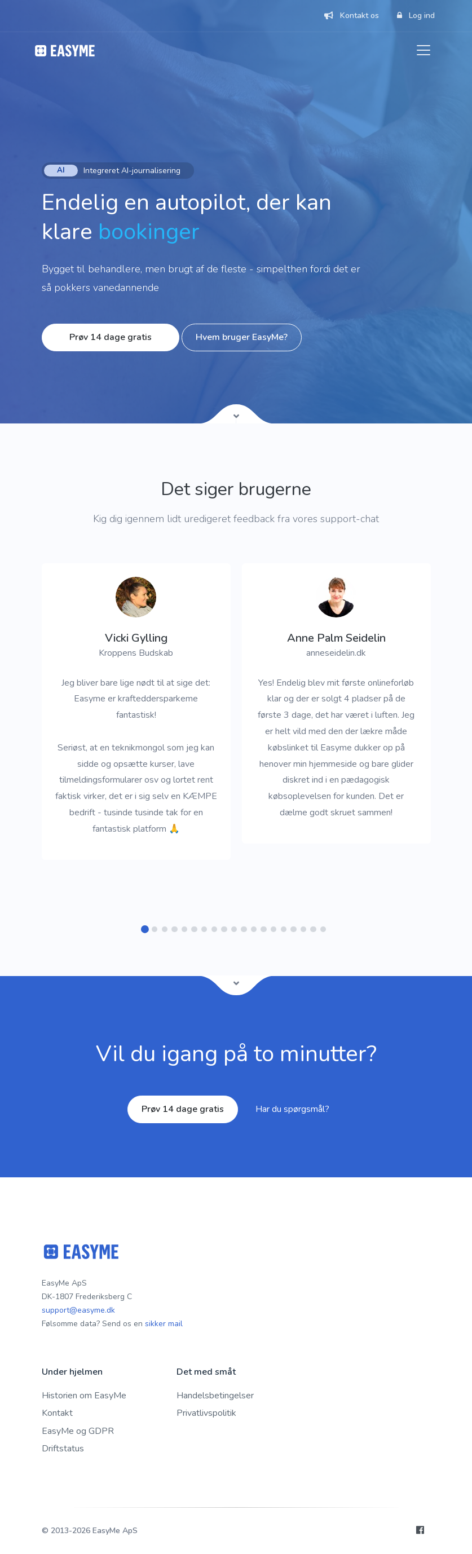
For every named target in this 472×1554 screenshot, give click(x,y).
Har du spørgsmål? (292, 1109)
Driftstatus (63, 1448)
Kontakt (57, 1413)
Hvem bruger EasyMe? (242, 337)
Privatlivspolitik (206, 1413)
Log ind (416, 15)
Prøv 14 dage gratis (110, 337)
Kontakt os (351, 15)
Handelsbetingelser (215, 1395)
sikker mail (164, 1323)
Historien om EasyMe (84, 1395)
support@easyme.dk (78, 1310)
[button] (144, 929)
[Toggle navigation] (423, 50)
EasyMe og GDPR (78, 1431)
